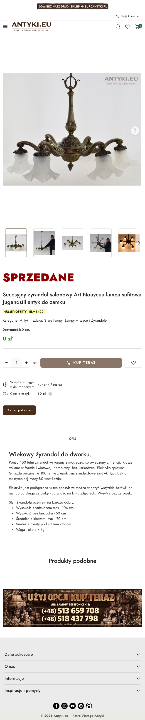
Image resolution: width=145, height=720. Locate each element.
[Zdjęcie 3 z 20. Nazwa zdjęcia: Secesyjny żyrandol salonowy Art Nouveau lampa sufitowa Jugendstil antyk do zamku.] (72, 242)
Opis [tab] (72, 439)
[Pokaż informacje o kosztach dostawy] (50, 393)
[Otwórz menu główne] (5, 26)
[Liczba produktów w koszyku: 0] (137, 26)
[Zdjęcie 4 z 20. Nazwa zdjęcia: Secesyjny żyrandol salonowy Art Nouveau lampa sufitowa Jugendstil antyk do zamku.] (101, 242)
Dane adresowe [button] (72, 654)
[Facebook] (56, 706)
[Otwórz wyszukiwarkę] (118, 26)
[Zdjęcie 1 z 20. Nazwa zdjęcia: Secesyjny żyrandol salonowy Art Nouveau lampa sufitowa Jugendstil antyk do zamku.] (16, 242)
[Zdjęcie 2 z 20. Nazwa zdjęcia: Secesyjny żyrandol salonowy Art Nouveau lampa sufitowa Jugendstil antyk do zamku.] (44, 242)
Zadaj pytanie (19, 410)
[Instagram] (64, 706)
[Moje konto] (128, 16)
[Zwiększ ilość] (26, 362)
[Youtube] (72, 706)
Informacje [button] (72, 678)
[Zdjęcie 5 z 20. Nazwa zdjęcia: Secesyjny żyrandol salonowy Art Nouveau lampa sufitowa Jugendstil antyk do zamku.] (129, 242)
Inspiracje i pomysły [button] (72, 690)
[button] (135, 130)
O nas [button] (72, 666)
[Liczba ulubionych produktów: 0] (127, 26)
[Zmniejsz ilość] (6, 362)
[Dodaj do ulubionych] (133, 363)
